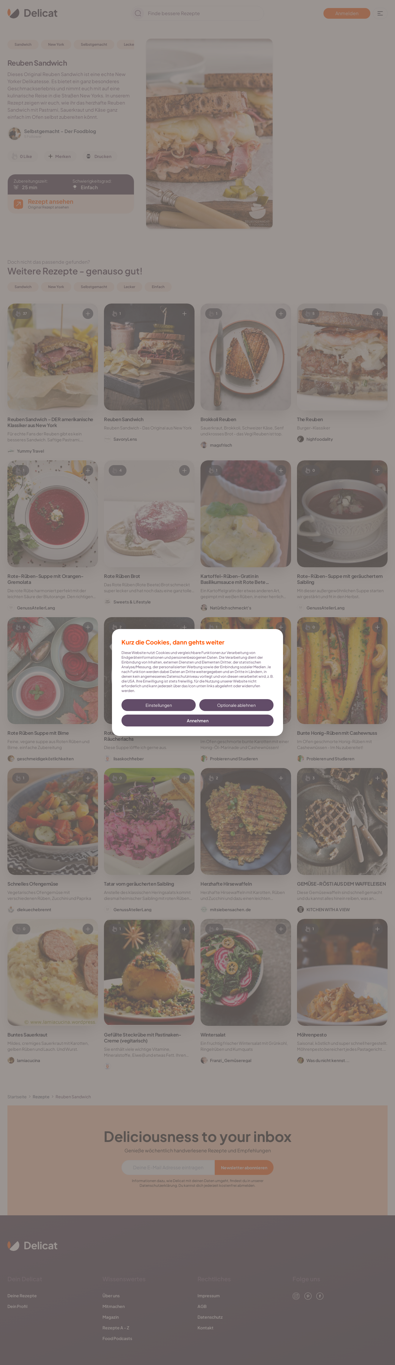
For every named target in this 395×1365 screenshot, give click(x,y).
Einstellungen (159, 705)
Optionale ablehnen (236, 705)
